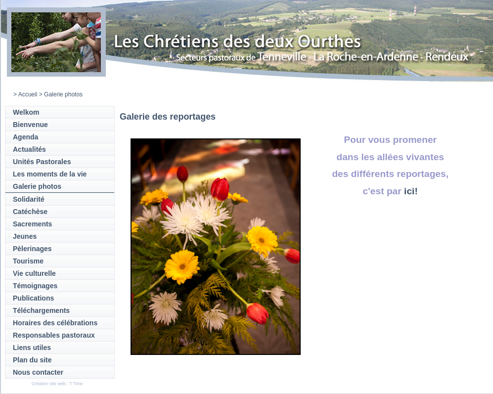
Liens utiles (32, 347)
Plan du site (32, 360)
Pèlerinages (32, 249)
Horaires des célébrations (55, 323)
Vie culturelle (34, 273)
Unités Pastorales (42, 162)
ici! (411, 191)
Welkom (26, 112)
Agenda (25, 137)
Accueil (28, 94)
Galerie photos (37, 186)
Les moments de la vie (50, 174)
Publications (33, 298)
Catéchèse (30, 212)
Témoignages (35, 286)
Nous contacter (38, 372)
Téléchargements (41, 310)
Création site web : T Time (57, 383)
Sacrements (32, 224)
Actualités (29, 149)
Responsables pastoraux (54, 335)
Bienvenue (30, 125)
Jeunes (25, 236)
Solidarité (29, 199)
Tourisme (28, 261)
